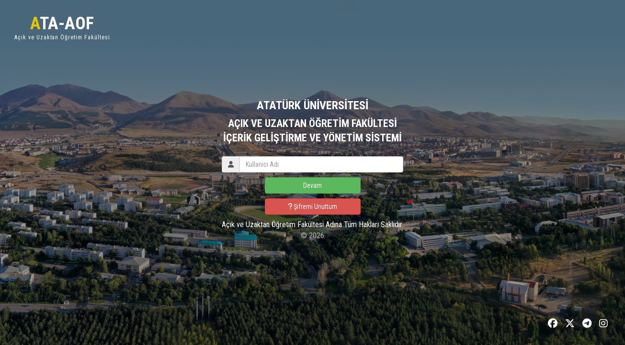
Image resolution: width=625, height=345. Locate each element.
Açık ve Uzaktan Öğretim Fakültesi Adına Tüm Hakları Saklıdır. (312, 224)
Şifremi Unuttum (312, 206)
